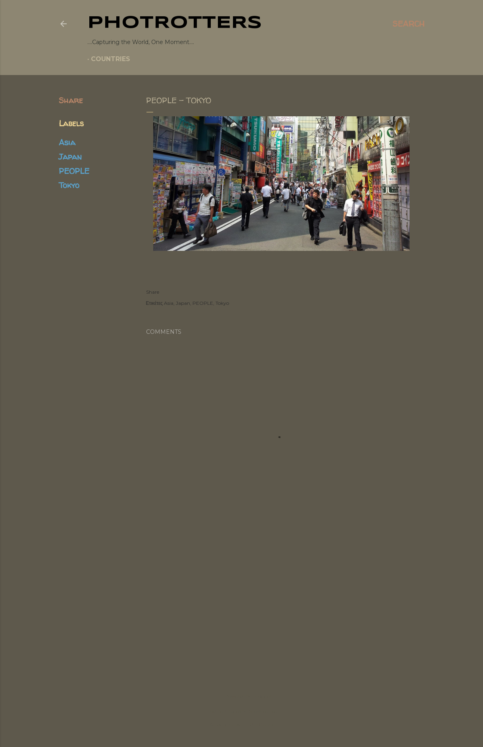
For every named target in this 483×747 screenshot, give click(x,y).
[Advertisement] (242, 596)
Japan (70, 156)
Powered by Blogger (241, 696)
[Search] (409, 23)
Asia (67, 142)
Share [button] (71, 100)
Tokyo (69, 185)
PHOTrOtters (174, 23)
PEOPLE (74, 171)
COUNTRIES (110, 59)
